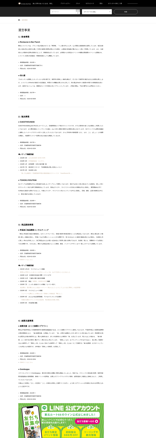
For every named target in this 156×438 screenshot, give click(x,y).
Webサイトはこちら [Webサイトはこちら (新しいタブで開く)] (26, 259)
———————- (132, 3)
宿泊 (101, 3)
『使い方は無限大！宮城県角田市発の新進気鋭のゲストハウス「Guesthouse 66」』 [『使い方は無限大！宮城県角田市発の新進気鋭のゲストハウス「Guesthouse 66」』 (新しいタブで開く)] (46, 173)
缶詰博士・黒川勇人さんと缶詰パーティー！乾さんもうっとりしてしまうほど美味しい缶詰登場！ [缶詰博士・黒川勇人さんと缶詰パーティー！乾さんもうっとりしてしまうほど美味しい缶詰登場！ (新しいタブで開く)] (50, 287)
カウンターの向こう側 (115, 3)
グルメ (78, 3)
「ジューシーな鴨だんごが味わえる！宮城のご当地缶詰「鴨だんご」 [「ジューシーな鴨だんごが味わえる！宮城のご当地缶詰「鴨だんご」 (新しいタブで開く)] (41, 293)
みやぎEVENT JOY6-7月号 (37, 158)
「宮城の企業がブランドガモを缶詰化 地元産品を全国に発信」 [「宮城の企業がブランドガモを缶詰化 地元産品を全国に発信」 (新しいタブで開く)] (40, 300)
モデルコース (90, 3)
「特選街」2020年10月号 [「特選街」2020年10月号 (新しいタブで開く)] (39, 281)
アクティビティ (65, 3)
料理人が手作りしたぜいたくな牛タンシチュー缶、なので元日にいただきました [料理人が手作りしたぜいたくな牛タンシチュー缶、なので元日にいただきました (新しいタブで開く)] (45, 272)
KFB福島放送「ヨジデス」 (37, 161)
